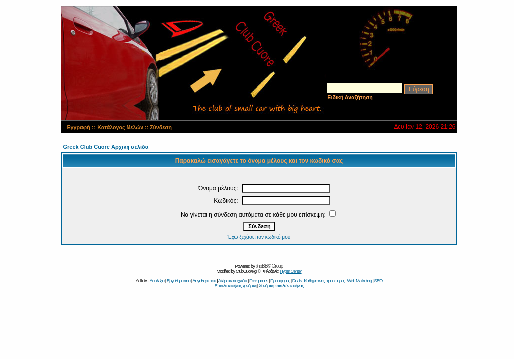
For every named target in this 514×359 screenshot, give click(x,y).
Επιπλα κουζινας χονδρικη (236, 285)
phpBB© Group (269, 266)
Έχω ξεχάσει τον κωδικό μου (259, 237)
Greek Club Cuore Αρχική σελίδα (105, 147)
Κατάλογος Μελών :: (123, 127)
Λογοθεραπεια (204, 280)
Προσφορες (280, 280)
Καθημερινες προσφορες (324, 280)
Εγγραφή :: (81, 127)
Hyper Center (290, 271)
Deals (297, 280)
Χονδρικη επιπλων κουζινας (281, 285)
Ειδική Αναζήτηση (350, 97)
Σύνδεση (161, 127)
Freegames (258, 280)
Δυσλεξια (157, 280)
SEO (378, 280)
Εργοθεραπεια (179, 280)
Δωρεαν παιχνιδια (232, 280)
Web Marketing (359, 280)
